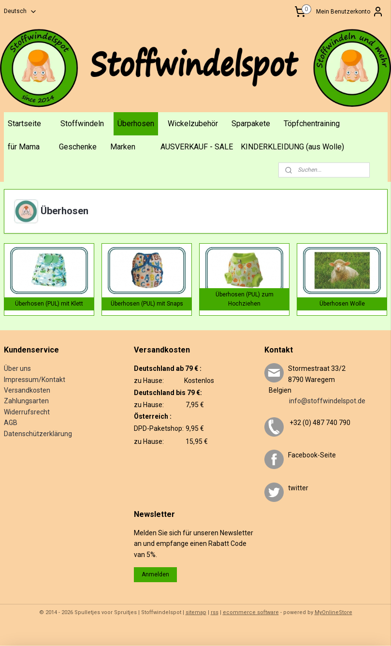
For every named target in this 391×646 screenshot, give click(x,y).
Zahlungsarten (26, 401)
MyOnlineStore (333, 612)
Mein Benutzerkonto (350, 11)
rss (214, 612)
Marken (122, 146)
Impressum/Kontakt (34, 379)
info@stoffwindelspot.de (314, 401)
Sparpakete (251, 123)
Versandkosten (27, 390)
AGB (10, 422)
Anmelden (155, 574)
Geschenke (78, 146)
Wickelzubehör (193, 123)
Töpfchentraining (312, 123)
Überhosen (135, 123)
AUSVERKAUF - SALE (196, 146)
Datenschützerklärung (38, 434)
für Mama (24, 146)
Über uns (17, 368)
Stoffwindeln (82, 123)
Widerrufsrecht (27, 412)
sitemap (196, 612)
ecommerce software (251, 612)
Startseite (24, 123)
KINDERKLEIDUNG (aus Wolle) (292, 146)
